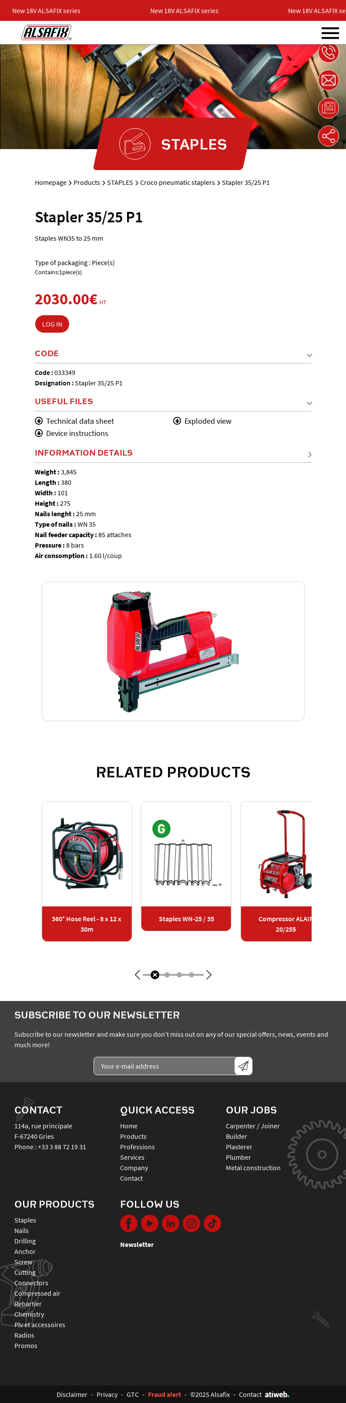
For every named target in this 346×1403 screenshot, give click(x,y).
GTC (133, 1394)
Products (87, 182)
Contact (131, 1178)
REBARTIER (28, 1303)
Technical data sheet (74, 421)
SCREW (23, 1261)
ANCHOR (25, 1251)
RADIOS (24, 1335)
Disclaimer (72, 1394)
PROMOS (25, 1345)
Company (134, 1167)
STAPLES (120, 182)
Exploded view (202, 421)
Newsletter (137, 1244)
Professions (137, 1146)
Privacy (107, 1394)
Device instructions (71, 433)
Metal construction (253, 1167)
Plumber (238, 1157)
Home (129, 1125)
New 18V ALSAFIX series (51, 10)
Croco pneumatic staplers (177, 182)
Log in (52, 324)
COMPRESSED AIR (37, 1293)
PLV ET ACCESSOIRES (39, 1324)
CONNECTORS (31, 1282)
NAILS (21, 1230)
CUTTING (25, 1272)
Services (132, 1157)
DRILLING (25, 1240)
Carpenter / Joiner (253, 1125)
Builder (236, 1136)
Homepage (51, 182)
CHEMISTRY (29, 1314)
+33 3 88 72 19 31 (62, 1146)
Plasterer (239, 1146)
